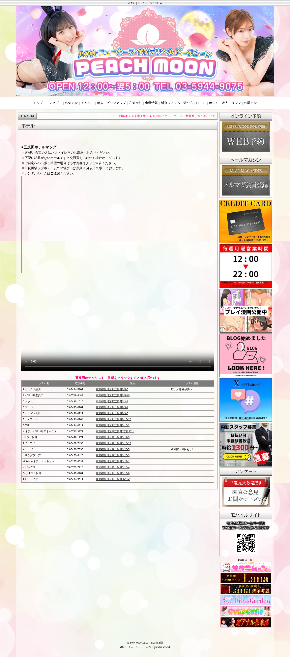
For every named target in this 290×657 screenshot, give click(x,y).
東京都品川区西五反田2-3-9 (112, 401)
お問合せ (250, 103)
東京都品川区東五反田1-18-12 (113, 443)
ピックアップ (116, 103)
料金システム (170, 103)
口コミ (201, 103)
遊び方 (188, 103)
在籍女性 (135, 103)
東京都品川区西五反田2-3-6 (112, 413)
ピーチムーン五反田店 (136, 647)
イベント (87, 103)
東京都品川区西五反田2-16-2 (113, 425)
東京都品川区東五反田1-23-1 (113, 461)
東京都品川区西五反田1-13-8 (113, 473)
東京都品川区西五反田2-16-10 (113, 419)
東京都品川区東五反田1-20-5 (113, 449)
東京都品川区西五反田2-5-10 (113, 395)
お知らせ (71, 103)
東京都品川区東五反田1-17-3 (113, 437)
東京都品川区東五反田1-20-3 (113, 455)
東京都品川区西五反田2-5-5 (112, 389)
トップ (38, 103)
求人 (225, 103)
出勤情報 (151, 103)
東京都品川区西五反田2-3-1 (112, 407)
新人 (100, 103)
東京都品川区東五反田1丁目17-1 (115, 431)
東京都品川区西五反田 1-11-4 (113, 479)
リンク (236, 103)
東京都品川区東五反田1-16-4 (113, 467)
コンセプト (54, 103)
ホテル (214, 103)
